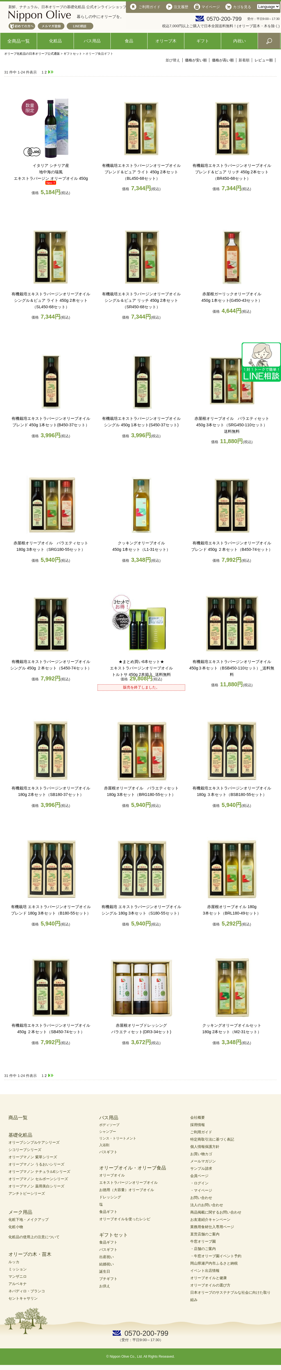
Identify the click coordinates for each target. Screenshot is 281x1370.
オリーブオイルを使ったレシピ (124, 1219)
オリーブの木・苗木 (29, 1254)
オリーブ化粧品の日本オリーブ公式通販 (32, 53)
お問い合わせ (201, 1198)
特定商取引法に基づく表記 (212, 1139)
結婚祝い (106, 1264)
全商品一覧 (18, 41)
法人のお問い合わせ (206, 1205)
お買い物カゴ (201, 1154)
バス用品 (92, 40)
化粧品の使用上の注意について (34, 1237)
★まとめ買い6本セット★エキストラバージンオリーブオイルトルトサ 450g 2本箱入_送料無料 (141, 668)
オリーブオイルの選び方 (210, 1285)
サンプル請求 (201, 1168)
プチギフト (108, 1279)
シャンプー (107, 1132)
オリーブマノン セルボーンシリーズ (38, 1179)
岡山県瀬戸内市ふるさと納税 (214, 1263)
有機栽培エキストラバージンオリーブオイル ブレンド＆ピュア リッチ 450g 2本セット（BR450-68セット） (231, 172)
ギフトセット (73, 53)
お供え (104, 1286)
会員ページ (199, 1176)
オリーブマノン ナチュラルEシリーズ (39, 1171)
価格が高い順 (223, 60)
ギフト (202, 40)
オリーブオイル (112, 1175)
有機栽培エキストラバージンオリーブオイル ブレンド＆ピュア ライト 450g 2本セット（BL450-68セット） (141, 172)
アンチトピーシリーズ (26, 1193)
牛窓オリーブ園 (203, 1241)
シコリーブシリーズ (24, 1150)
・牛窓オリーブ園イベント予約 (215, 1256)
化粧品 (55, 40)
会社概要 (197, 1117)
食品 (129, 40)
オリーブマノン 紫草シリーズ (32, 1157)
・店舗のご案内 (203, 1249)
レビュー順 (264, 60)
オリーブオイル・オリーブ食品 (132, 1168)
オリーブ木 (165, 40)
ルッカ (13, 1262)
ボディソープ (109, 1125)
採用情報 (197, 1125)
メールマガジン (203, 1161)
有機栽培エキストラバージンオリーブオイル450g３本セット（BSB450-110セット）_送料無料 (231, 668)
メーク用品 (20, 1212)
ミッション (17, 1269)
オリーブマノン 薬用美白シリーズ (36, 1186)
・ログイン (199, 1183)
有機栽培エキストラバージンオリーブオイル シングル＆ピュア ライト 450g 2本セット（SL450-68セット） (51, 300)
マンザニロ (17, 1276)
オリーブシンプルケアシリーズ (34, 1142)
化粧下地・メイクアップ (28, 1219)
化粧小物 (15, 1227)
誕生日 (104, 1271)
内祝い (239, 40)
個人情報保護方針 (204, 1147)
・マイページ (201, 1190)
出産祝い (106, 1257)
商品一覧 (18, 1117)
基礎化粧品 (20, 1135)
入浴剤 (104, 1145)
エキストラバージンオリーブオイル (128, 1182)
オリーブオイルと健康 (208, 1278)
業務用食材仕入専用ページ (212, 1227)
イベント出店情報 (204, 1270)
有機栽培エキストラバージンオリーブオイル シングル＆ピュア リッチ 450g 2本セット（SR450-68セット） (141, 300)
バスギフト (108, 1152)
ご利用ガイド (201, 1132)
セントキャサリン (23, 1298)
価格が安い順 (196, 60)
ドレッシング (110, 1197)
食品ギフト (108, 1212)
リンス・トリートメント (117, 1138)
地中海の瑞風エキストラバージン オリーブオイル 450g (51, 172)
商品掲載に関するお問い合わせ (215, 1212)
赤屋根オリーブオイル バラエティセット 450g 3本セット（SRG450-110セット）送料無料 (231, 425)
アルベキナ (17, 1284)
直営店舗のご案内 (204, 1234)
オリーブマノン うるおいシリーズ (36, 1164)
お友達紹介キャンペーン (210, 1219)
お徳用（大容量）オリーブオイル (126, 1190)
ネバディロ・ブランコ (26, 1291)
